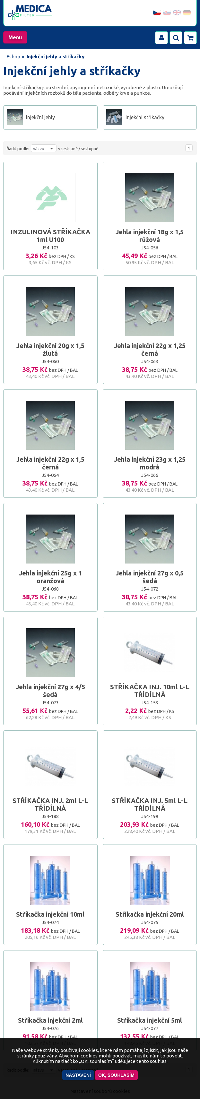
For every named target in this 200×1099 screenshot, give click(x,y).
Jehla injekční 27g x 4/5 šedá (50, 690)
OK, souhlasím (116, 1075)
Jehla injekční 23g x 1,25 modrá (150, 463)
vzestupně (68, 148)
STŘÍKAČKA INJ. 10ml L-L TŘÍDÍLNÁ (149, 690)
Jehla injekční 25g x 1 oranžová (50, 576)
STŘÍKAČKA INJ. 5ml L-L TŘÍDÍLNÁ (149, 804)
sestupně (89, 148)
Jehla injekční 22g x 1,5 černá (50, 463)
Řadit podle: (17, 148)
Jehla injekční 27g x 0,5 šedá (150, 576)
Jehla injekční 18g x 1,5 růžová (150, 235)
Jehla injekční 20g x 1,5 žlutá (50, 349)
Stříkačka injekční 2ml (50, 1020)
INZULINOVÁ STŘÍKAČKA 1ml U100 (50, 235)
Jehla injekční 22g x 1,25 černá (150, 349)
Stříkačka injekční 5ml (149, 1020)
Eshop (13, 56)
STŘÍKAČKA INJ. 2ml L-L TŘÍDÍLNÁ (50, 804)
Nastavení (78, 1075)
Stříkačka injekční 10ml (50, 914)
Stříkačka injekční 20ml (150, 914)
